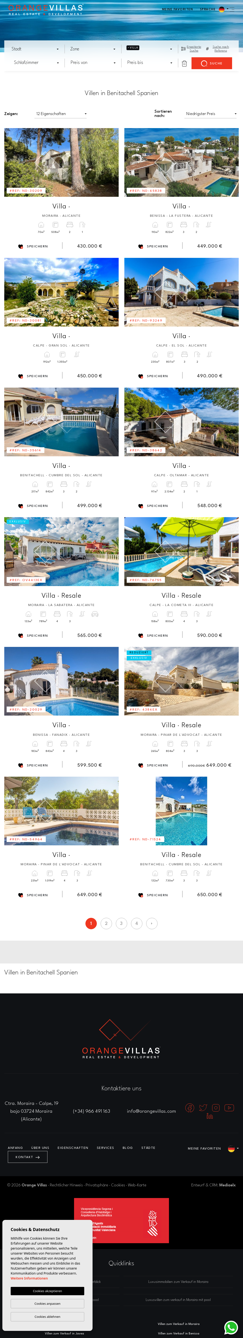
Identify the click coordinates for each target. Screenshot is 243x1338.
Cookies (118, 1185)
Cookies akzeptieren (47, 1291)
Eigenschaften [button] (73, 1148)
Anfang (15, 1148)
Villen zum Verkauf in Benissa (178, 1333)
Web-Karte (137, 1185)
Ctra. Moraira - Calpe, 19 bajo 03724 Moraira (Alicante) (31, 1111)
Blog (128, 1148)
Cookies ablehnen (48, 1316)
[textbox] (36, 49)
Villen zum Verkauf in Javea (64, 1333)
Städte (148, 1148)
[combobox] (35, 49)
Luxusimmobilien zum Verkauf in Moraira (178, 1282)
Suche (212, 63)
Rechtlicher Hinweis (66, 1185)
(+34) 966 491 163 (91, 1111)
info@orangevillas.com (151, 1111)
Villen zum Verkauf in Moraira (179, 1324)
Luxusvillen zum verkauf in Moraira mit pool (178, 1300)
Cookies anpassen (47, 1303)
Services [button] (105, 1148)
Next (112, 162)
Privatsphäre (97, 1185)
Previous (11, 162)
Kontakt (28, 1157)
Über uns (40, 1148)
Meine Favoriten (177, 9)
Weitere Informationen (29, 1278)
